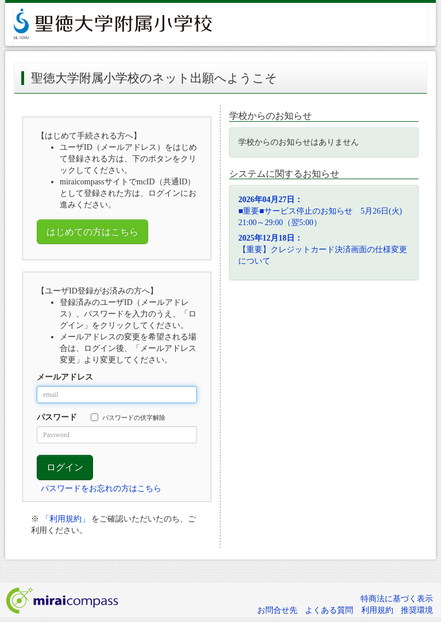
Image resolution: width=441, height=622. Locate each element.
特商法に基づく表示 (397, 598)
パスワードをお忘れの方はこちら (101, 488)
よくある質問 (329, 610)
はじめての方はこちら (92, 232)
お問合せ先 (277, 610)
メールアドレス (65, 377)
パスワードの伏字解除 (128, 417)
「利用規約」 (65, 519)
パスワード (57, 417)
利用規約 (377, 610)
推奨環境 (417, 610)
